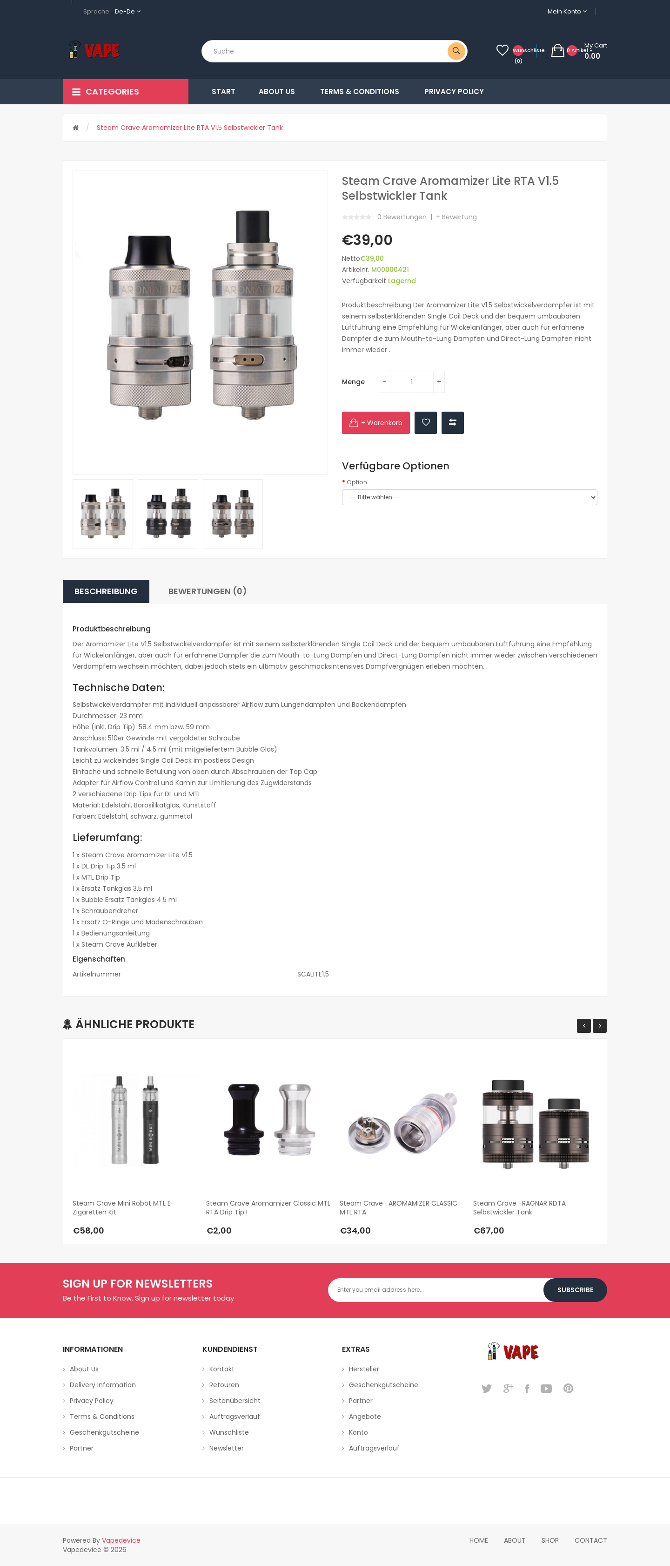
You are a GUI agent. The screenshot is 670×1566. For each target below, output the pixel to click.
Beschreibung (106, 591)
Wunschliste (229, 1432)
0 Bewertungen (402, 217)
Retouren (224, 1385)
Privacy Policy (92, 1400)
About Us (84, 1369)
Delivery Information (103, 1385)
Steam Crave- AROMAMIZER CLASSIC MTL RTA (398, 1208)
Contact (591, 1540)
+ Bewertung (456, 217)
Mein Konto (567, 11)
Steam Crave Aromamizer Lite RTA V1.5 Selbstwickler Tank (190, 127)
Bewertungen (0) (207, 591)
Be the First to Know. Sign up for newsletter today (148, 1298)
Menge (353, 381)
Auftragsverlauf (234, 1416)
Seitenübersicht (235, 1400)
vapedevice (121, 1540)
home (478, 1540)
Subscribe (575, 1290)
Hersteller (364, 1369)
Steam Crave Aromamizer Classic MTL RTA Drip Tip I (268, 1208)
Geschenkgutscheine (104, 1432)
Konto (358, 1432)
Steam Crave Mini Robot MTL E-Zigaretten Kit (123, 1208)
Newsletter (226, 1448)
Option (357, 482)
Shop (550, 1540)
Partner (82, 1448)
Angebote (365, 1416)
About (515, 1540)
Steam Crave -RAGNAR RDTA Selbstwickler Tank (519, 1208)
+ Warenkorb (381, 422)
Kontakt (221, 1369)
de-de (128, 11)
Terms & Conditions (102, 1416)
